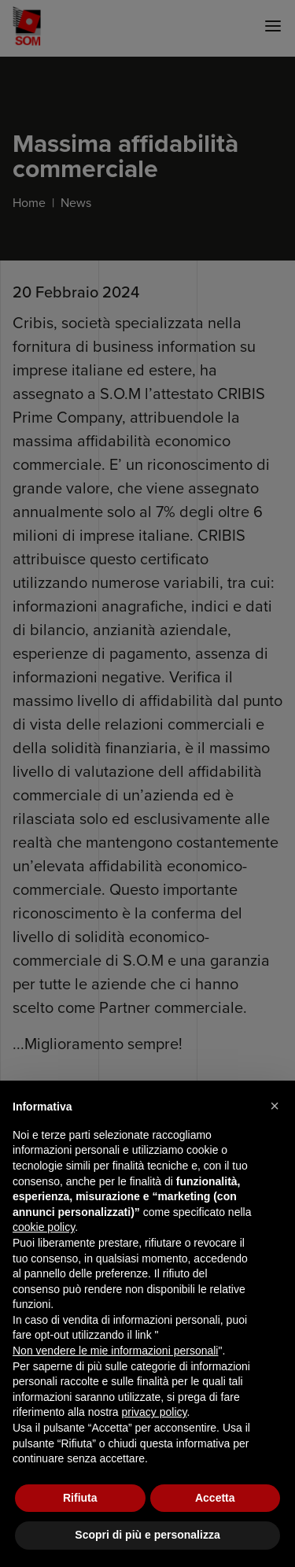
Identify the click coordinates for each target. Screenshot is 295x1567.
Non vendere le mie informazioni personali (115, 1350)
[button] (274, 1105)
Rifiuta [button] (80, 1497)
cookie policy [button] (44, 1227)
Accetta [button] (215, 1497)
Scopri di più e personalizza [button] (147, 1534)
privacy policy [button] (154, 1412)
